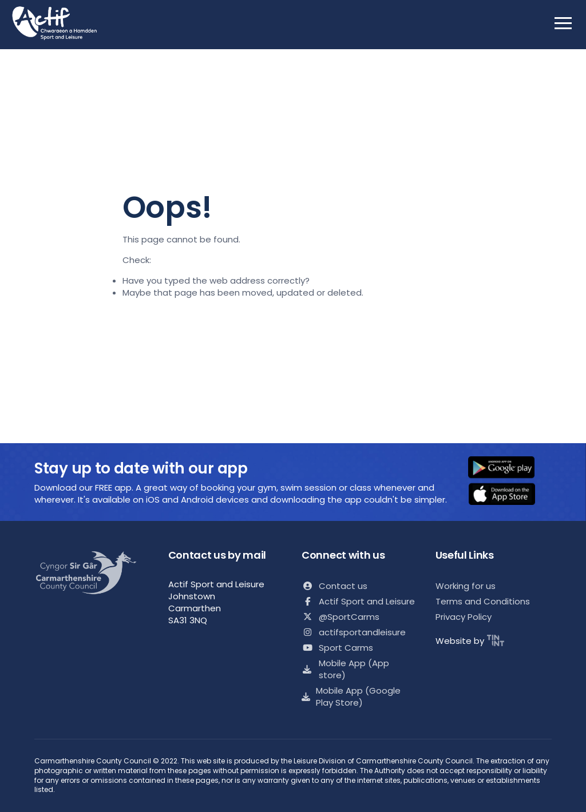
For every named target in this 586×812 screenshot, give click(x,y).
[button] (509, 468)
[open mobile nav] (563, 23)
